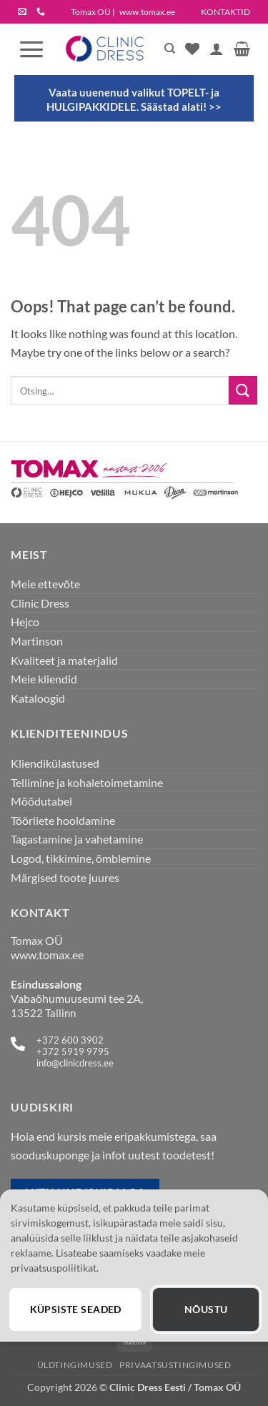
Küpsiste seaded (75, 1309)
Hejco (25, 621)
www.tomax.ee (47, 954)
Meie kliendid (44, 678)
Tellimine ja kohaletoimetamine (87, 782)
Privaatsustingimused (175, 1365)
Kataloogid (38, 698)
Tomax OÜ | (123, 11)
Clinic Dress (40, 603)
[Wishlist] (192, 48)
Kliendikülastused (55, 763)
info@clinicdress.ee (75, 1063)
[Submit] (243, 390)
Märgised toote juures (65, 877)
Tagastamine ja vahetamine (77, 839)
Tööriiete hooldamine (63, 820)
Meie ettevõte (45, 583)
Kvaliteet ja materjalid (64, 660)
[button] (31, 48)
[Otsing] (169, 48)
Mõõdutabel (41, 801)
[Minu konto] (216, 48)
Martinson (37, 641)
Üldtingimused (75, 1365)
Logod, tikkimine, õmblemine (81, 858)
